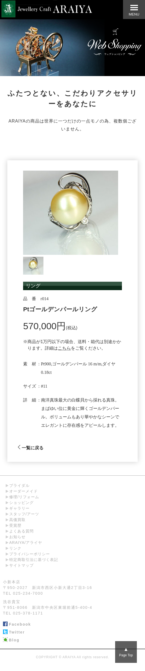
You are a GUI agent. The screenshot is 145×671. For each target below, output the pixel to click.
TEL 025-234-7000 (23, 593)
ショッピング (21, 502)
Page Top (126, 652)
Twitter (14, 632)
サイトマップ (21, 565)
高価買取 (17, 520)
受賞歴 (15, 525)
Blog (11, 640)
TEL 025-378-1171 (23, 613)
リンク (15, 548)
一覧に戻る (30, 448)
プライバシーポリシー (29, 554)
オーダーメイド (23, 491)
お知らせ (17, 537)
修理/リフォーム (24, 497)
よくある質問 (21, 531)
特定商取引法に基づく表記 (33, 559)
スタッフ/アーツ (24, 514)
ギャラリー (19, 508)
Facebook (17, 625)
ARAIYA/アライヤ (25, 542)
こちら (64, 348)
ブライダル (19, 485)
